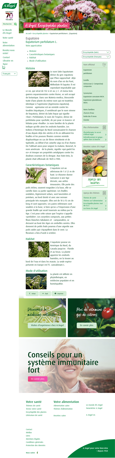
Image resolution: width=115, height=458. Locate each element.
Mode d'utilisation (37, 61)
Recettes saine (60, 416)
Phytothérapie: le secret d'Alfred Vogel (92, 133)
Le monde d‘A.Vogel (94, 405)
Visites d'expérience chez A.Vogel (47, 325)
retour (32, 294)
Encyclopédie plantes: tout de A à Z (93, 204)
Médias (29, 433)
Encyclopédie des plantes (36, 412)
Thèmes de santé (33, 406)
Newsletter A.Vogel (94, 409)
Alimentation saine (61, 406)
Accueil (28, 33)
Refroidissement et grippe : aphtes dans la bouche (93, 138)
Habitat (32, 58)
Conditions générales (34, 443)
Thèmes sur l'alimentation (93, 201)
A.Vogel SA (90, 415)
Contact (29, 430)
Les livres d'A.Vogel (90, 208)
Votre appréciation (35, 45)
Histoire (32, 51)
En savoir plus (86, 325)
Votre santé (8, 38)
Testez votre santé (33, 409)
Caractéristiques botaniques (42, 54)
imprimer (61, 294)
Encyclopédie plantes (40, 33)
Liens (28, 436)
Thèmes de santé (89, 198)
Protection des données (35, 446)
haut (46, 294)
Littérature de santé (34, 416)
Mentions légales (33, 439)
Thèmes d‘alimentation (63, 409)
